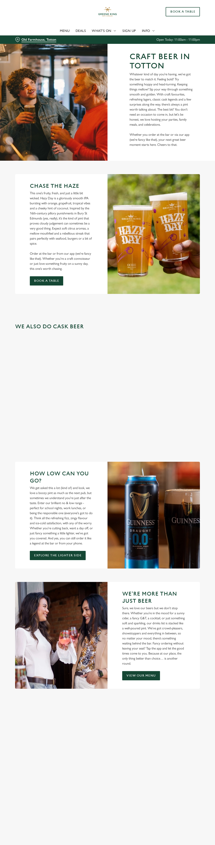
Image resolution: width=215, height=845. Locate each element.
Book (183, 11)
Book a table (46, 281)
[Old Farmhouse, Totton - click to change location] (35, 39)
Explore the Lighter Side (57, 555)
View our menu (141, 675)
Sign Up (129, 31)
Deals (81, 31)
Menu (65, 31)
